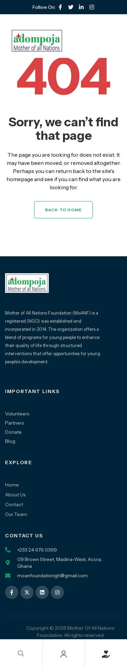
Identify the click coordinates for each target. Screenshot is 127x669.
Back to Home (63, 209)
